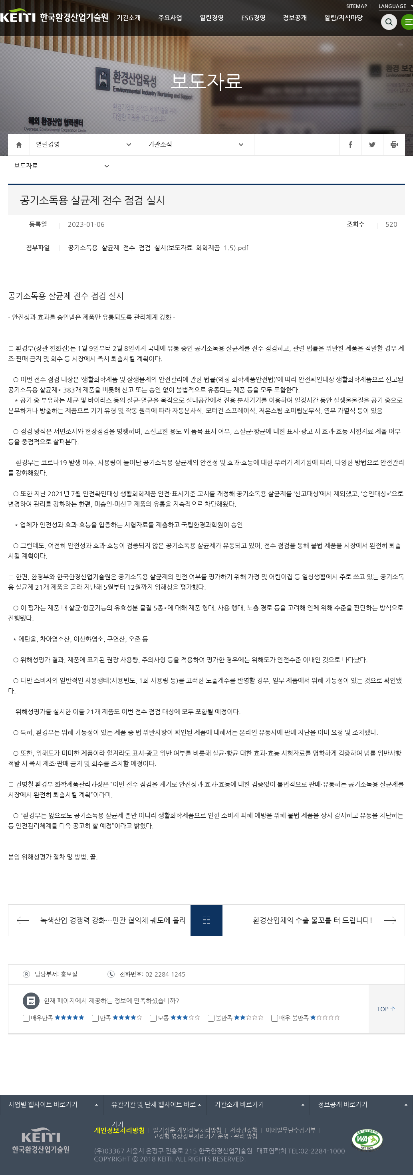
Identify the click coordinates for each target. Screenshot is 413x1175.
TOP (383, 1008)
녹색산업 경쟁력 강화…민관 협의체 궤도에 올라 (113, 920)
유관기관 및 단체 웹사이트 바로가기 (153, 1108)
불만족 (240, 1018)
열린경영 (212, 18)
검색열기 (389, 22)
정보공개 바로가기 (342, 1104)
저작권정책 (244, 1130)
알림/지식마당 (343, 18)
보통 (179, 1018)
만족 (121, 1018)
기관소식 (160, 144)
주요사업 (170, 18)
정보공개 (295, 18)
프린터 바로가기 (394, 144)
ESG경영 (253, 18)
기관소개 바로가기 (239, 1104)
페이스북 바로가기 (350, 144)
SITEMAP (356, 6)
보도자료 (26, 166)
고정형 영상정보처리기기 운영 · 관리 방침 (205, 1136)
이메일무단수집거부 (291, 1130)
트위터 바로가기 (372, 144)
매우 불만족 (309, 1018)
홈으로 (19, 144)
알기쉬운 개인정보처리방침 (187, 1130)
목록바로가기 (206, 920)
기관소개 (129, 18)
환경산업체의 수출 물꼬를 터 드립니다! (313, 920)
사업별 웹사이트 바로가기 (42, 1104)
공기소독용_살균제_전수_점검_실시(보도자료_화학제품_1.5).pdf (158, 248)
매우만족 (57, 1018)
